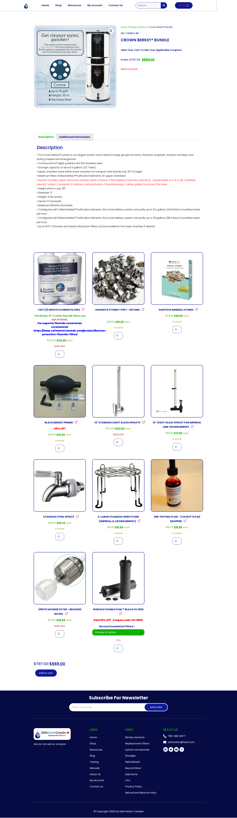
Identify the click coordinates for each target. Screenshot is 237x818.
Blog (92, 756)
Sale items (131, 774)
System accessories (137, 749)
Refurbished (132, 762)
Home (55, 5)
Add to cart (46, 673)
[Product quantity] (59, 354)
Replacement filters (137, 743)
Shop (69, 5)
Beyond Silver (133, 768)
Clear (118, 640)
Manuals (95, 768)
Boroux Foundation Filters (117, 626)
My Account (105, 5)
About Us (95, 774)
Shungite (130, 756)
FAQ (127, 780)
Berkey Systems (138, 27)
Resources (84, 5)
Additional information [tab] (74, 137)
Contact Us (126, 5)
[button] (111, 31)
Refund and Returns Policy (141, 793)
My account (97, 780)
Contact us (96, 787)
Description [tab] (46, 137)
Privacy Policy (133, 787)
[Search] (174, 5)
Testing (94, 762)
